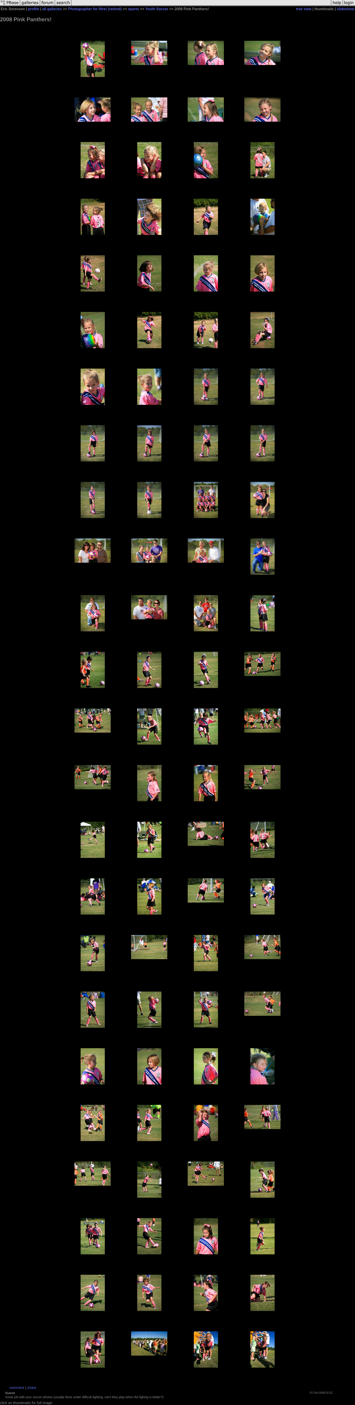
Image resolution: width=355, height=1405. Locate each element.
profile (33, 9)
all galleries (52, 9)
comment (16, 1388)
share (31, 1388)
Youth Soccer (156, 9)
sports (133, 9)
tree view (303, 9)
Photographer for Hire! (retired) (95, 9)
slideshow (345, 9)
